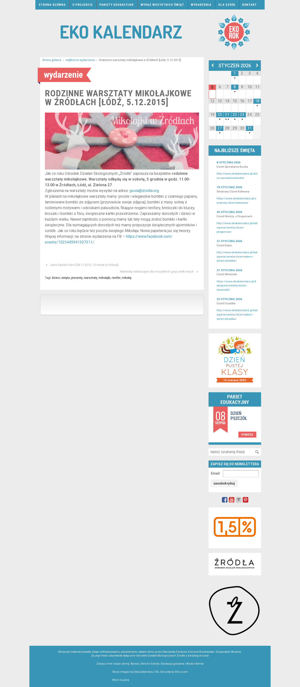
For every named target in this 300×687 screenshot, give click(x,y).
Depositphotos (143, 671)
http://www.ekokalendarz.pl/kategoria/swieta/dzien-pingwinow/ (237, 227)
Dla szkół (227, 4)
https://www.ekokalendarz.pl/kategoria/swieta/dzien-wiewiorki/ (236, 285)
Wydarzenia (201, 4)
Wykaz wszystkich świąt (162, 4)
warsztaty (90, 277)
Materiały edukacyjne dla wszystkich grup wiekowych (157, 271)
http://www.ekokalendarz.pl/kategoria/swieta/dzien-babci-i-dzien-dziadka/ (237, 256)
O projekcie (82, 4)
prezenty (77, 277)
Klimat (200, 663)
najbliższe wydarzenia (80, 60)
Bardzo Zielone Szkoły (145, 663)
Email (215, 473)
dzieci (56, 277)
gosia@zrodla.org (144, 190)
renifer (116, 277)
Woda (189, 663)
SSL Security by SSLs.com (171, 671)
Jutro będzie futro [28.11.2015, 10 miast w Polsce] (84, 265)
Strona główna (52, 4)
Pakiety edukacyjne (116, 4)
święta (65, 277)
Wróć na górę (120, 680)
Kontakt (249, 4)
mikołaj (126, 277)
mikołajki (104, 277)
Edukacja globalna (172, 663)
